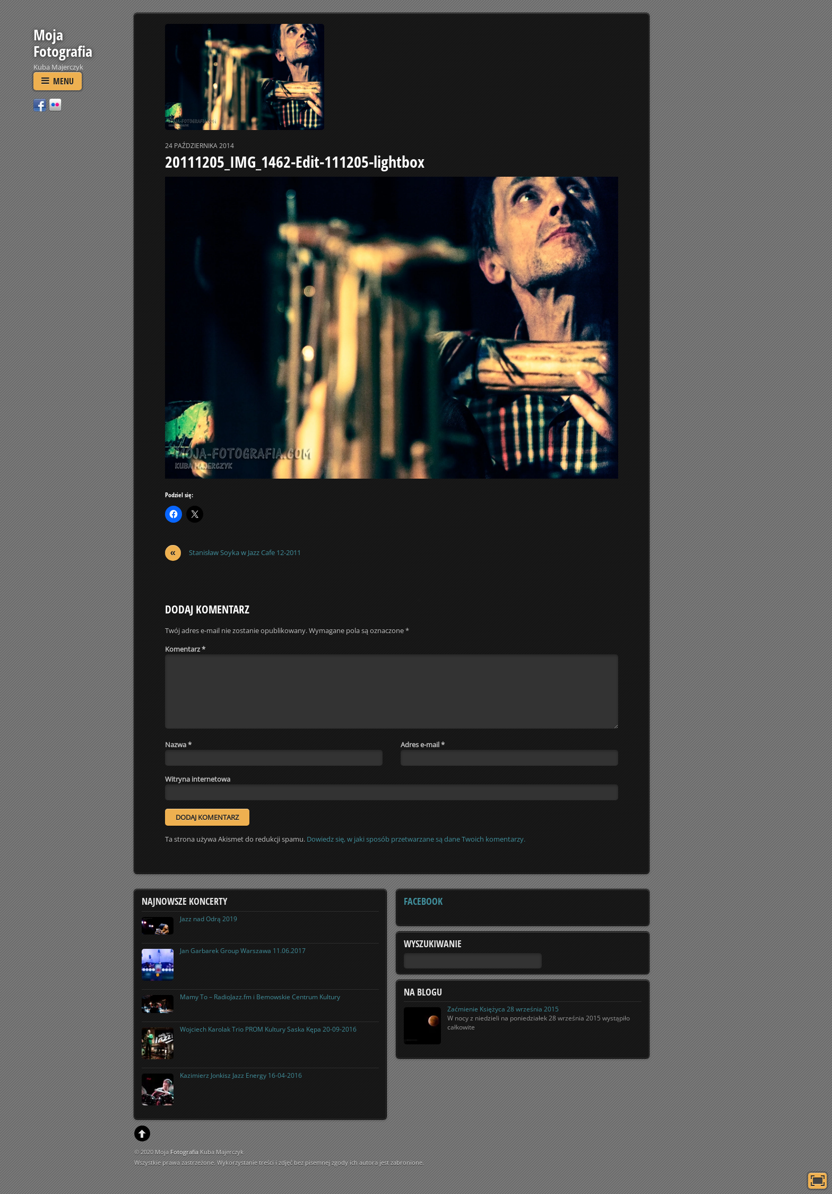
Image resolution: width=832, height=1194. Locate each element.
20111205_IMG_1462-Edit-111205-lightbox (294, 161)
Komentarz (185, 649)
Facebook (423, 901)
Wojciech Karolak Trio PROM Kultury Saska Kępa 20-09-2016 (268, 1029)
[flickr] (55, 104)
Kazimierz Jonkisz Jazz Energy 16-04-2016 (241, 1075)
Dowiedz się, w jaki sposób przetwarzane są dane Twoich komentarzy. (416, 839)
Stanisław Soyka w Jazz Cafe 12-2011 (233, 553)
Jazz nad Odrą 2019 (208, 918)
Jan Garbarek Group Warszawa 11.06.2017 (243, 950)
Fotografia (184, 1152)
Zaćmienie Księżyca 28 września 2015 (503, 1009)
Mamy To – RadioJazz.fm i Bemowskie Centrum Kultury (260, 996)
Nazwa (178, 744)
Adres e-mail (423, 744)
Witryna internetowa (197, 779)
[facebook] (39, 104)
